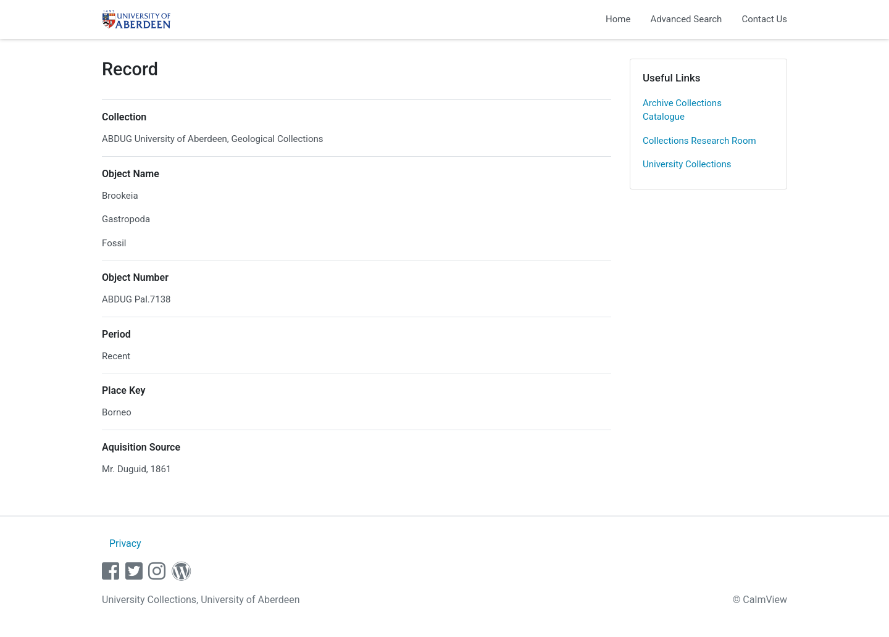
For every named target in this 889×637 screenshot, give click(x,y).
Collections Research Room (699, 140)
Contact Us (764, 19)
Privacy (125, 543)
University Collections (687, 164)
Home (618, 19)
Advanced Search (686, 19)
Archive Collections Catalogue (682, 110)
